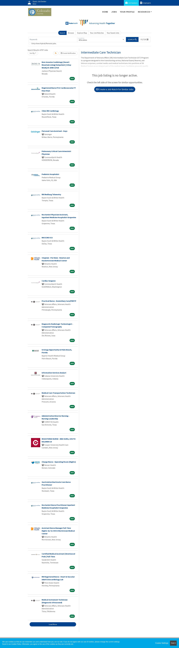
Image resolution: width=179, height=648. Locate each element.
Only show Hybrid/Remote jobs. (43, 43)
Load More (53, 624)
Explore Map (82, 33)
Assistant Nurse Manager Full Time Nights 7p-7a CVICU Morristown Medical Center (58, 531)
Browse (71, 33)
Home (105, 11)
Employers (145, 2)
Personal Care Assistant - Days (54, 131)
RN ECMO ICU (47, 237)
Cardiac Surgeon (49, 281)
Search (62, 33)
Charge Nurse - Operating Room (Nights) (59, 462)
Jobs (114, 11)
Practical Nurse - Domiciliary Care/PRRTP (59, 301)
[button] (144, 39)
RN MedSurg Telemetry (51, 194)
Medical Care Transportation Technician (58, 393)
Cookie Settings (161, 643)
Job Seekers (131, 2)
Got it (173, 643)
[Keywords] (53, 39)
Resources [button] (144, 11)
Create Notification (68, 53)
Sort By (32, 53)
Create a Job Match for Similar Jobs (114, 89)
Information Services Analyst (54, 373)
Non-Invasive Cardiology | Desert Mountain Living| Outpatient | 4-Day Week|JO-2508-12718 (56, 65)
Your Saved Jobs (113, 33)
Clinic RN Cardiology (50, 111)
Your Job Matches (97, 33)
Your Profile (127, 11)
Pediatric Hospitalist (50, 174)
